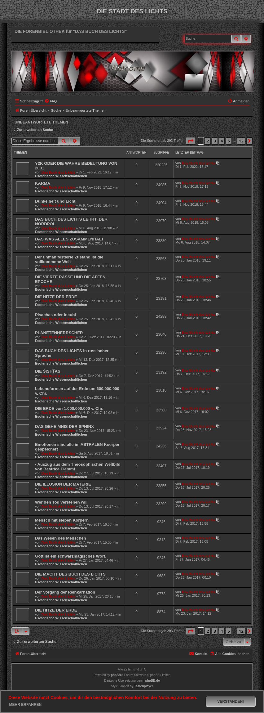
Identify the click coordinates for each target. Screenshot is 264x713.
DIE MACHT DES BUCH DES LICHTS (70, 574)
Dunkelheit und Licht (55, 201)
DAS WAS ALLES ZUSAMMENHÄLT (69, 239)
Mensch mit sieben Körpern (62, 520)
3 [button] (215, 141)
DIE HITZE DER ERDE (56, 296)
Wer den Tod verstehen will (61, 502)
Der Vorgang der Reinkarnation (65, 592)
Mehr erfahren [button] (25, 704)
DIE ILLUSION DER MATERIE (63, 484)
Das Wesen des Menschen (60, 538)
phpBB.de (152, 680)
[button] (190, 141)
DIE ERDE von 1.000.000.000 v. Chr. (69, 408)
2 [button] (208, 141)
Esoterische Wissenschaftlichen (61, 176)
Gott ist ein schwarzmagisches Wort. (70, 556)
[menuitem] (50, 101)
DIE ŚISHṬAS (47, 371)
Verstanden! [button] (230, 701)
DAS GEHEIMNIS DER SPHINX (64, 426)
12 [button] (241, 141)
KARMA (42, 183)
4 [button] (222, 141)
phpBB (116, 675)
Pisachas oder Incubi (55, 314)
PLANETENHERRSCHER (59, 332)
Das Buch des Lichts (58, 172)
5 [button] (229, 141)
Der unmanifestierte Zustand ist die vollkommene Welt (69, 259)
